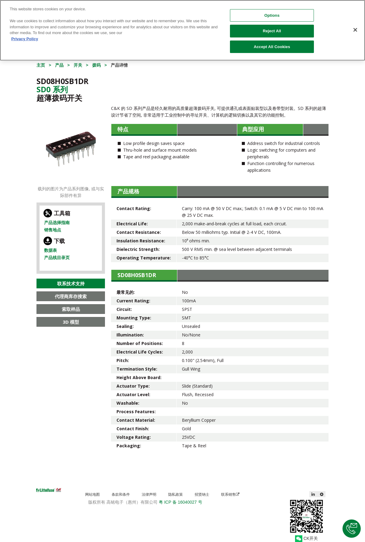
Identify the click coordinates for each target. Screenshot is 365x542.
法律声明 (149, 494)
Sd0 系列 (52, 89)
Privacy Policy (24, 35)
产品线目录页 (57, 257)
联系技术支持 (71, 283)
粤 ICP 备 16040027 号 (180, 502)
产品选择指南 (57, 222)
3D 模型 (71, 322)
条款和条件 (121, 494)
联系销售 (230, 494)
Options (272, 11)
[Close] (355, 26)
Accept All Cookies (272, 43)
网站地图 (92, 494)
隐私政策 (175, 494)
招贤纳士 (202, 494)
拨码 (96, 65)
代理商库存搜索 (71, 296)
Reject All (272, 27)
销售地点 (52, 230)
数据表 (50, 250)
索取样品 (71, 309)
